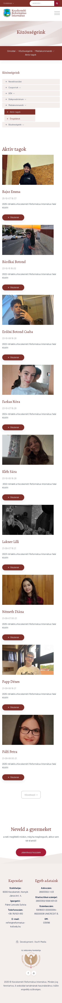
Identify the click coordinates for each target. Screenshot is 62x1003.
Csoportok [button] (11, 87)
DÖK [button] (8, 93)
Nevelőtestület (13, 81)
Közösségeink (26, 50)
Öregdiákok (13, 119)
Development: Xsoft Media (31, 941)
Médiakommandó (43, 50)
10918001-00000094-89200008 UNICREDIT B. (46, 910)
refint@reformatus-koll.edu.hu (15, 922)
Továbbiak (8, 3)
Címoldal (11, 50)
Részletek (13, 217)
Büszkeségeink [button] (13, 124)
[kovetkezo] (31, 795)
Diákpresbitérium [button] (14, 99)
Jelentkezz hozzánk (31, 852)
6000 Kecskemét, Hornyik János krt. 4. (15, 892)
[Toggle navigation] (57, 13)
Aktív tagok (30, 54)
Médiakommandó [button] (14, 105)
